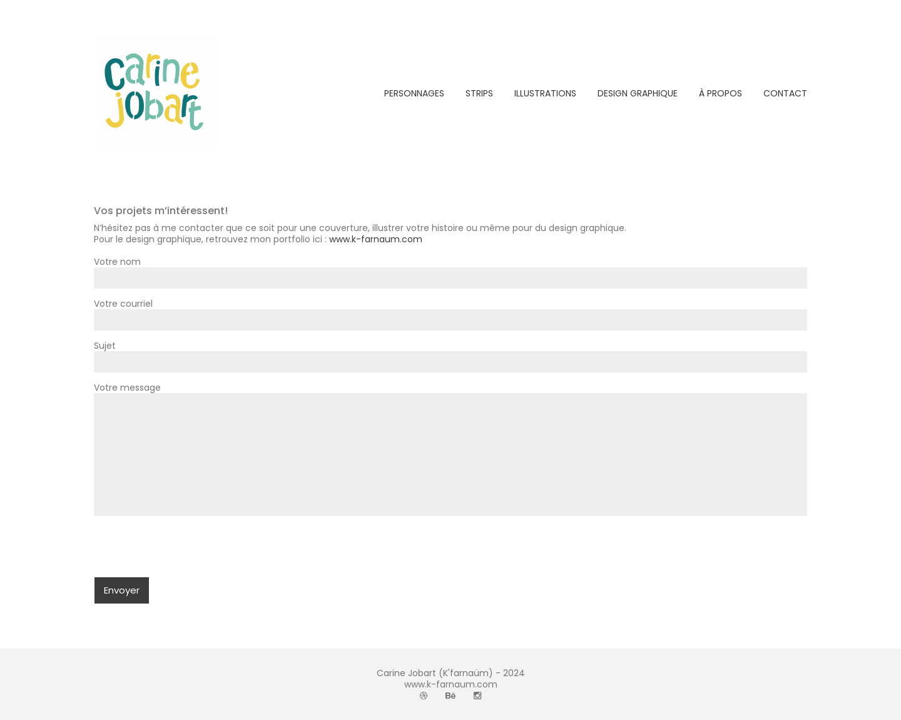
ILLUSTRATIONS (545, 93)
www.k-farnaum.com (375, 239)
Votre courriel (450, 312)
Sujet (450, 354)
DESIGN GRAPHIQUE (638, 93)
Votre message (450, 450)
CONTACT (785, 93)
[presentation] (189, 552)
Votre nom (450, 270)
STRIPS (479, 93)
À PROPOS (720, 93)
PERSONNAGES (414, 93)
